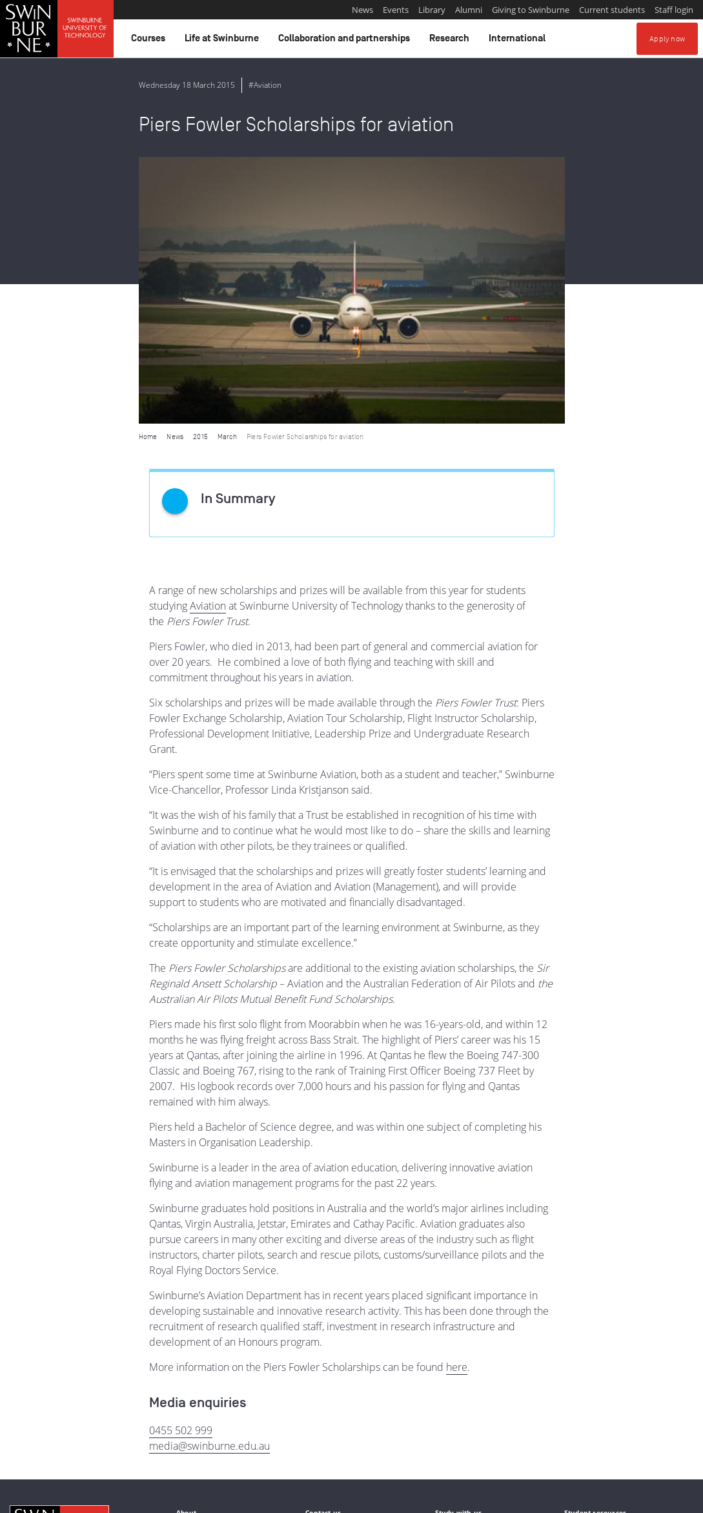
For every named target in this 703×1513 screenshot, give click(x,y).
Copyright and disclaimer (107, 1498)
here (456, 1100)
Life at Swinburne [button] (224, 41)
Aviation (208, 339)
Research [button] (451, 41)
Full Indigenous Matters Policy (346, 1446)
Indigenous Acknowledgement (59, 1432)
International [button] (519, 41)
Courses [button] (150, 41)
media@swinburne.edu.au (209, 1179)
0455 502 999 (180, 1164)
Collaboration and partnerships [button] (346, 41)
